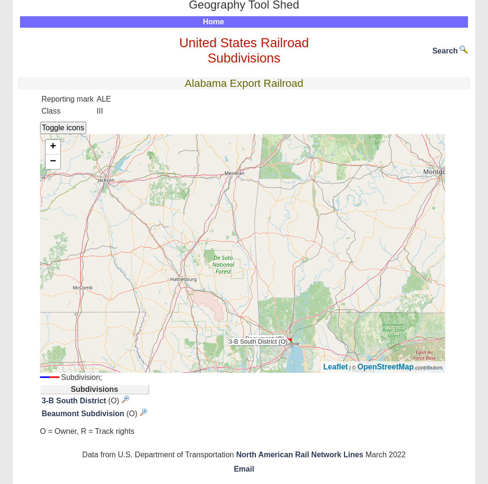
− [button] (53, 162)
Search (450, 51)
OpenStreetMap (385, 367)
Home (213, 22)
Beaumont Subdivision (83, 414)
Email (244, 469)
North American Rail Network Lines (299, 455)
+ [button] (53, 147)
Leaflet (335, 367)
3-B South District (74, 401)
